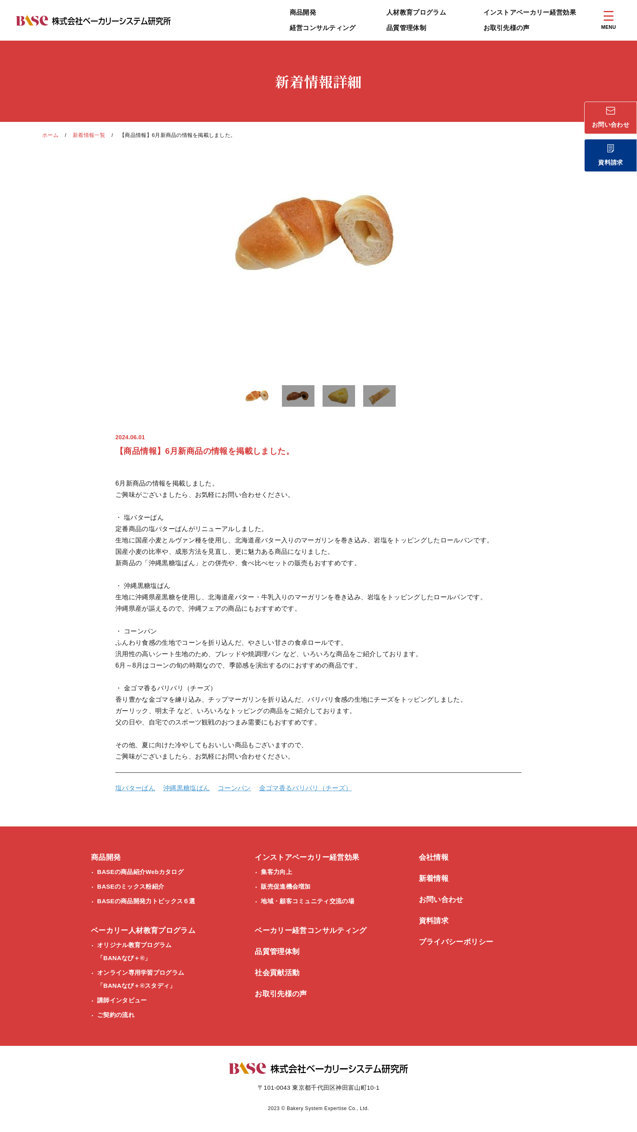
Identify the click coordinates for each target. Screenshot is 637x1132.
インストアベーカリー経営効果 (529, 12)
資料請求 (433, 921)
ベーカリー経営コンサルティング (310, 930)
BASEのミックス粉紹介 (130, 886)
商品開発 (303, 12)
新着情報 (433, 878)
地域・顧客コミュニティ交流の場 (307, 901)
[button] (257, 397)
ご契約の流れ (115, 1014)
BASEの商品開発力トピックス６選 (146, 901)
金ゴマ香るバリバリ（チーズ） (305, 788)
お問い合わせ (441, 900)
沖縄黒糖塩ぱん (186, 788)
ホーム (50, 135)
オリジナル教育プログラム (134, 953)
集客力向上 (276, 871)
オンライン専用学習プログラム (140, 980)
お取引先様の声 (506, 27)
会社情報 (433, 857)
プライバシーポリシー (456, 942)
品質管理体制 (406, 27)
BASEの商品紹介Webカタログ (140, 871)
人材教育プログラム (416, 12)
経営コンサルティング (323, 27)
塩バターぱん (135, 788)
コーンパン (234, 788)
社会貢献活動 (277, 973)
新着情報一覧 (89, 135)
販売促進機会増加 (285, 886)
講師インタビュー (122, 1000)
